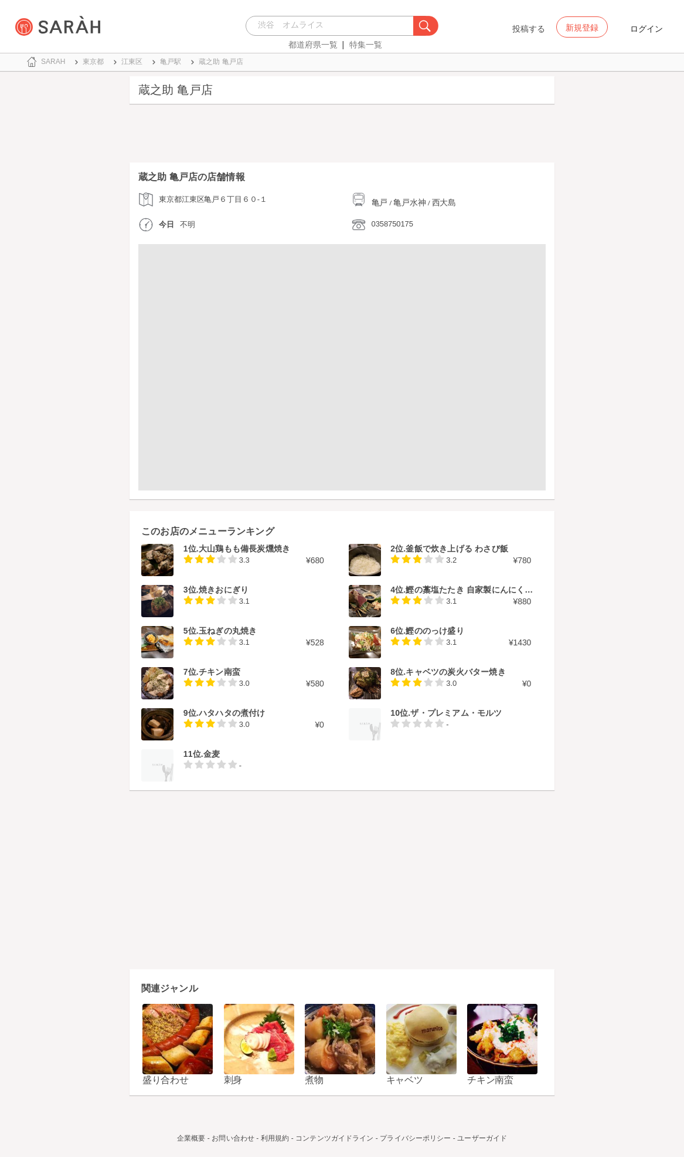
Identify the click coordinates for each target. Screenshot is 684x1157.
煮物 (314, 1080)
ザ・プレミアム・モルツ (456, 713)
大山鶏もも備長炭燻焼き (244, 548)
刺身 (233, 1080)
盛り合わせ (165, 1080)
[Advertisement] (342, 136)
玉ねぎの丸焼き (228, 630)
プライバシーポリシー (415, 1138)
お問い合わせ (233, 1138)
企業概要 (191, 1138)
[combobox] (333, 26)
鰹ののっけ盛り (435, 630)
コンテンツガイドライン (334, 1138)
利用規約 (275, 1138)
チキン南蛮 (219, 671)
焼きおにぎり (224, 589)
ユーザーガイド (482, 1138)
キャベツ (404, 1080)
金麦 (211, 754)
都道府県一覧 (313, 44)
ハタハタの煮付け (232, 713)
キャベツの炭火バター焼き (455, 671)
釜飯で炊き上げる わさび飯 (457, 548)
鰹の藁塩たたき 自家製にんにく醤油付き (482, 589)
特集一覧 (365, 44)
